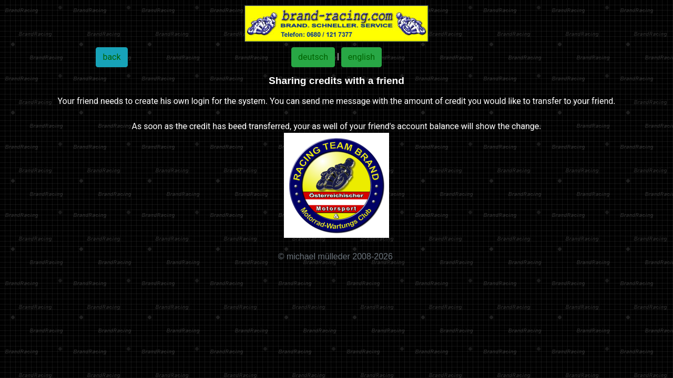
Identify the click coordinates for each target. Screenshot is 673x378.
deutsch (313, 57)
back (111, 57)
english (361, 57)
